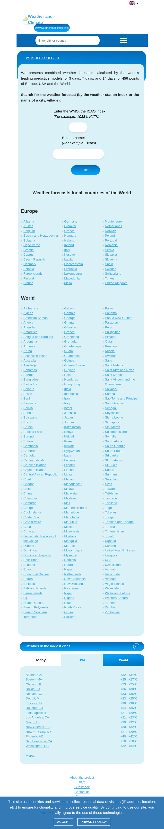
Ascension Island (35, 356)
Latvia (68, 259)
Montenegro (113, 221)
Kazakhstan (72, 427)
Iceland (69, 240)
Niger (68, 593)
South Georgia (115, 446)
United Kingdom (116, 283)
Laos (67, 455)
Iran (66, 398)
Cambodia (31, 446)
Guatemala (72, 356)
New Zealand (73, 584)
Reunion (111, 346)
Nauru (68, 565)
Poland (110, 235)
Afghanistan (32, 308)
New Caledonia (75, 579)
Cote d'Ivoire (32, 522)
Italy (67, 250)
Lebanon (70, 460)
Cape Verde (32, 245)
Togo (108, 508)
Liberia (69, 470)
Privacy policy (94, 822)
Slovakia (111, 254)
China (28, 493)
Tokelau (110, 512)
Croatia (29, 250)
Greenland (71, 337)
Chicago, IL (34, 684)
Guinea (69, 360)
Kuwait (69, 446)
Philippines (112, 332)
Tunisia (110, 527)
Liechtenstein (73, 264)
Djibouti (29, 546)
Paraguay (112, 322)
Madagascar (73, 484)
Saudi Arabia (114, 403)
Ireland (69, 245)
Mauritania (71, 517)
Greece (69, 231)
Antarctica (31, 332)
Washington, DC (37, 746)
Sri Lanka (111, 455)
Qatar (109, 341)
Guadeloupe (72, 346)
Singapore (112, 422)
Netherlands (113, 226)
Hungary (70, 235)
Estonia (29, 269)
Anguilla (29, 327)
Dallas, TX (33, 689)
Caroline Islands (35, 465)
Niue (67, 603)
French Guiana (34, 603)
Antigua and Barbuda (38, 337)
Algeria (28, 313)
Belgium (29, 231)
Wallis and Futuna (117, 593)
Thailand (111, 503)
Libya (68, 474)
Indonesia (71, 394)
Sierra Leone (114, 417)
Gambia (69, 313)
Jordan (69, 422)
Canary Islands (34, 460)
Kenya (68, 432)
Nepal (68, 569)
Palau (109, 308)
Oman (68, 612)
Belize (28, 394)
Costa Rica (31, 517)
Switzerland (113, 273)
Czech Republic (35, 259)
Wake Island (113, 588)
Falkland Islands (35, 588)
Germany (70, 221)
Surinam (111, 474)
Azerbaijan (31, 365)
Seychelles (112, 413)
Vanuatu (110, 569)
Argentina (30, 341)
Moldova (70, 536)
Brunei (28, 427)
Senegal (111, 408)
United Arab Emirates (120, 550)
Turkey (109, 278)
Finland (29, 278)
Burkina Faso (33, 432)
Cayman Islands (35, 470)
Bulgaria (29, 240)
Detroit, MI (33, 698)
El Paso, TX (34, 703)
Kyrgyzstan (72, 451)
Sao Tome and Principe (121, 398)
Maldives (70, 498)
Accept (63, 822)
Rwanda (111, 356)
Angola (28, 322)
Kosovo (69, 254)
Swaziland (112, 479)
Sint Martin (112, 427)
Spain (109, 264)
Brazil (28, 422)
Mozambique (73, 550)
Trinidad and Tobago (119, 522)
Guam (68, 351)
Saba (108, 360)
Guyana (69, 370)
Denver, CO (34, 694)
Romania (111, 245)
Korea (68, 441)
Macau (69, 479)
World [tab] (123, 660)
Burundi (29, 436)
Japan (68, 417)
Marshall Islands (75, 508)
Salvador (111, 389)
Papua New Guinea (118, 318)
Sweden (110, 269)
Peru (108, 327)
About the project (82, 777)
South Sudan (114, 451)
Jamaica (70, 413)
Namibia (70, 560)
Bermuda (30, 403)
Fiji (26, 598)
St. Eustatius (114, 460)
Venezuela (112, 574)
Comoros (30, 503)
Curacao (29, 531)
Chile (27, 489)
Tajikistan (111, 493)
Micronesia (71, 531)
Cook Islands (33, 512)
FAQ (82, 782)
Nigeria (69, 598)
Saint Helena (114, 365)
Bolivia (28, 408)
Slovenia (111, 259)
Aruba (28, 351)
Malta (68, 283)
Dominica (30, 550)
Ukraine (110, 546)
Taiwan (110, 489)
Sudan (109, 470)
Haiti (67, 375)
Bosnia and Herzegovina (41, 235)
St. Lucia (111, 465)
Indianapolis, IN (37, 713)
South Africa (113, 441)
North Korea (72, 607)
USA (108, 560)
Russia (110, 351)
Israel (68, 408)
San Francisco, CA (39, 741)
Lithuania (70, 269)
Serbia (109, 250)
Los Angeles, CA (37, 717)
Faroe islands (33, 273)
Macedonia (72, 278)
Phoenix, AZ (34, 736)
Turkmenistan (114, 531)
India (67, 389)
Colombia (30, 498)
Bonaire (29, 413)
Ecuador (29, 565)
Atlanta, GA (34, 675)
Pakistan (70, 617)
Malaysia (70, 493)
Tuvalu (109, 536)
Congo (28, 508)
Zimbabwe (112, 612)
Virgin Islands (114, 584)
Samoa (110, 394)
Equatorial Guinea (36, 574)
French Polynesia (36, 607)
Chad (27, 479)
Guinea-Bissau (74, 365)
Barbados (30, 384)
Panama (111, 313)
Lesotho (69, 465)
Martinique (71, 512)
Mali (67, 503)
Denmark (30, 264)
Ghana (69, 322)
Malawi (69, 489)
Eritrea (28, 579)
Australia (30, 360)
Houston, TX (34, 708)
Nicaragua (71, 588)
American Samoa (36, 318)
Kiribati (69, 436)
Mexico (69, 527)
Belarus (29, 389)
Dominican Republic (38, 555)
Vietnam (110, 579)
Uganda (110, 541)
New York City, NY (38, 732)
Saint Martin (113, 375)
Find (85, 170)
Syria (108, 484)
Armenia (29, 346)
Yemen (110, 603)
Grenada (70, 341)
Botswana (30, 417)
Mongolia (70, 541)
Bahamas (30, 370)
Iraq (66, 403)
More (29, 755)
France (28, 283)
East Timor (31, 560)
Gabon (69, 308)
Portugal (111, 240)
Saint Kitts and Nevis (119, 370)
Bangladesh (32, 379)
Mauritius (70, 522)
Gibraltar (70, 226)
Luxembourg (73, 273)
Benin (28, 398)
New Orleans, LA (38, 727)
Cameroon (31, 451)
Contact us (81, 792)
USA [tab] (82, 660)
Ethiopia (29, 584)
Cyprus (29, 254)
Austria (28, 226)
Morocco (70, 546)
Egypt (28, 569)
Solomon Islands (116, 432)
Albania (29, 221)
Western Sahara (116, 598)
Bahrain (29, 375)
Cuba (27, 527)
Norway (110, 231)
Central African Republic (40, 474)
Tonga (109, 517)
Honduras (71, 379)
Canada (29, 455)
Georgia (69, 318)
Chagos (29, 484)
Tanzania (111, 498)
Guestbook (82, 787)
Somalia (110, 436)
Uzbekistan (113, 565)
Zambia (110, 607)
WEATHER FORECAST (43, 58)
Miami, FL (33, 722)
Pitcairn (110, 337)
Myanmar (70, 555)
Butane (29, 441)
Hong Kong (72, 384)
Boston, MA (34, 679)
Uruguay (111, 555)
